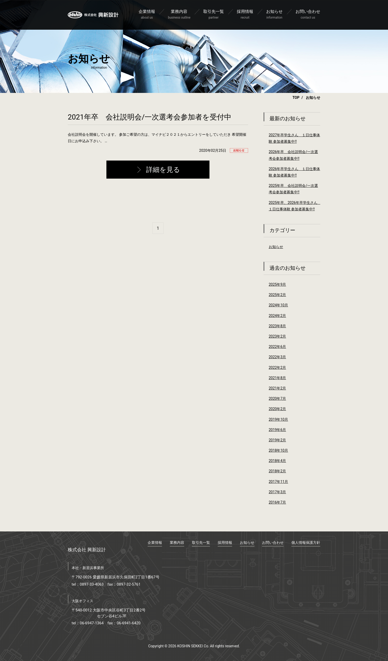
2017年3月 (277, 492)
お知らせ (276, 247)
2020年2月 (277, 409)
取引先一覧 (201, 542)
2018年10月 (278, 450)
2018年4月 (277, 461)
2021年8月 (277, 378)
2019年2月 (277, 440)
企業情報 (155, 542)
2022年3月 (277, 357)
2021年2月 (277, 388)
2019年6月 (277, 430)
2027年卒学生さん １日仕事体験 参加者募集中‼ (294, 138)
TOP (295, 97)
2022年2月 (277, 367)
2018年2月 (277, 471)
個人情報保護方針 (305, 542)
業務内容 (177, 542)
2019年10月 (278, 419)
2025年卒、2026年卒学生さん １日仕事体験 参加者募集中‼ (294, 206)
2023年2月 (277, 336)
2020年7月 (277, 398)
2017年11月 (278, 482)
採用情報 (225, 542)
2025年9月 (277, 284)
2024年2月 (277, 316)
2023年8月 (277, 326)
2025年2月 (277, 295)
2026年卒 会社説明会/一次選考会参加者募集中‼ (293, 155)
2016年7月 (277, 502)
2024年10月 (278, 305)
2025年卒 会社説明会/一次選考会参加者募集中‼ (293, 189)
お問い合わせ (273, 542)
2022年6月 (277, 347)
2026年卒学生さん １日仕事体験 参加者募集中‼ (294, 172)
